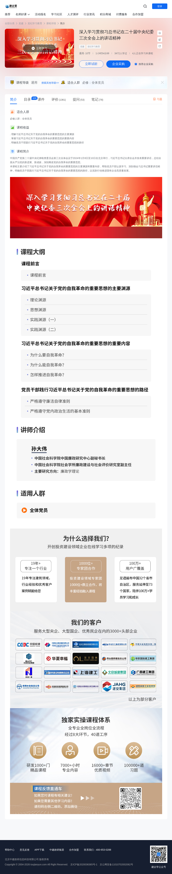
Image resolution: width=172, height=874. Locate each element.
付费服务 (121, 14)
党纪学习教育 (35, 23)
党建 (21, 23)
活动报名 (40, 14)
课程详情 (51, 23)
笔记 (97, 99)
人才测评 (72, 14)
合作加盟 (137, 14)
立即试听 (91, 64)
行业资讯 (89, 14)
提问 (79, 99)
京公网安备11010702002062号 (116, 864)
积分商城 (105, 14)
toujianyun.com (38, 864)
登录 (159, 6)
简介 (13, 99)
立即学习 (39, 48)
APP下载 (39, 849)
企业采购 (118, 64)
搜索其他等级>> (50, 82)
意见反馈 (24, 849)
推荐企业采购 (146, 64)
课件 (41, 99)
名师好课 (23, 14)
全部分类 (10, 23)
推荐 (7, 14)
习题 (157, 99)
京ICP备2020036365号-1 (83, 864)
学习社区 (56, 14)
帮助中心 (10, 849)
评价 (59, 99)
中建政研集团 (56, 849)
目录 (27, 99)
